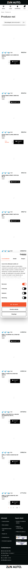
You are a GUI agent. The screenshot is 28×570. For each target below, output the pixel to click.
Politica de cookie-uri (20, 531)
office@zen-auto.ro (6, 560)
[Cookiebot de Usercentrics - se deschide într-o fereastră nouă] (20, 255)
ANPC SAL (21, 537)
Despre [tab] (23, 258)
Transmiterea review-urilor (7, 529)
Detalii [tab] (14, 258)
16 (17, 507)
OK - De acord (14, 304)
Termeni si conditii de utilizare (21, 522)
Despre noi (4, 533)
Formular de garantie (7, 541)
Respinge (14, 314)
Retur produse (5, 525)
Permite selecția (14, 309)
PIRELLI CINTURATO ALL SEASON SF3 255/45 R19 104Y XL (10, 415)
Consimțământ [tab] (5, 258)
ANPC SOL (21, 542)
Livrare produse (5, 521)
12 (24, 22)
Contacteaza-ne (5, 537)
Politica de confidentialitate (19, 527)
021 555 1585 (5, 555)
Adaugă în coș (15, 62)
